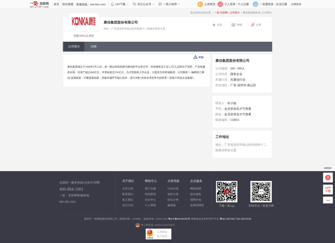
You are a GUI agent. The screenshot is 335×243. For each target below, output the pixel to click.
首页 (56, 4)
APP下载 (120, 4)
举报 (239, 24)
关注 (219, 24)
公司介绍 (127, 188)
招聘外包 (195, 199)
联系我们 (127, 194)
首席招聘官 (197, 205)
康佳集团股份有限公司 (121, 22)
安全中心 (150, 199)
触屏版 (172, 205)
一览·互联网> (221, 12)
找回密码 (150, 194)
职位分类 (173, 199)
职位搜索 (67, 4)
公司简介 (235, 12)
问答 (94, 46)
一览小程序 (169, 4)
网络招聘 (195, 188)
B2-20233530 (244, 218)
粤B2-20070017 (228, 218)
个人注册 (243, 4)
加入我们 (127, 199)
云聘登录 (296, 4)
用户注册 (150, 188)
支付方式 (127, 205)
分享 (258, 24)
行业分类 (173, 188)
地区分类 (173, 194)
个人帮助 (150, 205)
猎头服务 (195, 194)
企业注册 (281, 4)
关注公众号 (144, 4)
